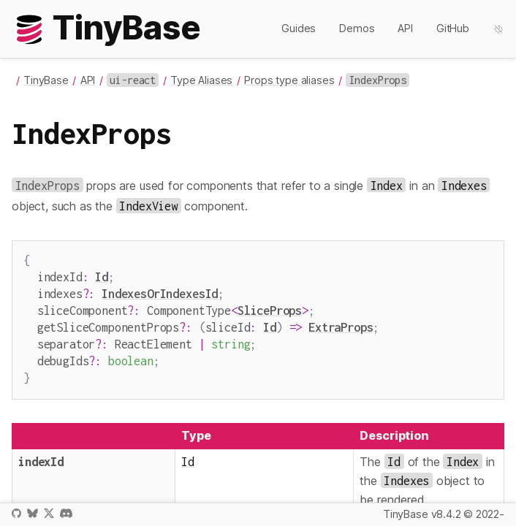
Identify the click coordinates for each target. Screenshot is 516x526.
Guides (298, 28)
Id (101, 275)
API (405, 28)
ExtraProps (340, 321)
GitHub (452, 28)
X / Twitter (49, 513)
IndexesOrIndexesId (160, 290)
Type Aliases (201, 80)
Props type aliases (289, 80)
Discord (66, 513)
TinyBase (46, 80)
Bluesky (32, 513)
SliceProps (270, 306)
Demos (356, 28)
